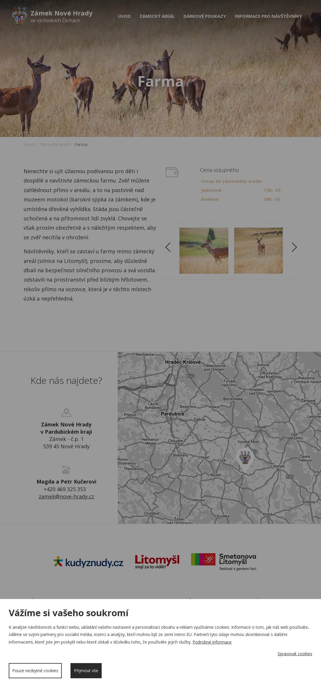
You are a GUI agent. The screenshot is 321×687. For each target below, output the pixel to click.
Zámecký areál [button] (157, 16)
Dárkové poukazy (205, 16)
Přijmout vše (86, 670)
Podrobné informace (212, 642)
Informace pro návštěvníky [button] (268, 16)
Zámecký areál (54, 144)
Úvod (124, 16)
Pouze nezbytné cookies (35, 670)
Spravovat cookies (295, 653)
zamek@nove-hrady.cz (66, 496)
